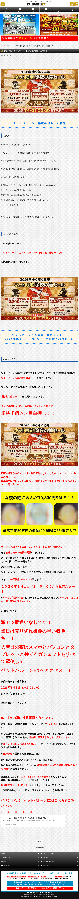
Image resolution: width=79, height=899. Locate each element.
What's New (39, 847)
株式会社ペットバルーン (35, 892)
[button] (3, 4)
